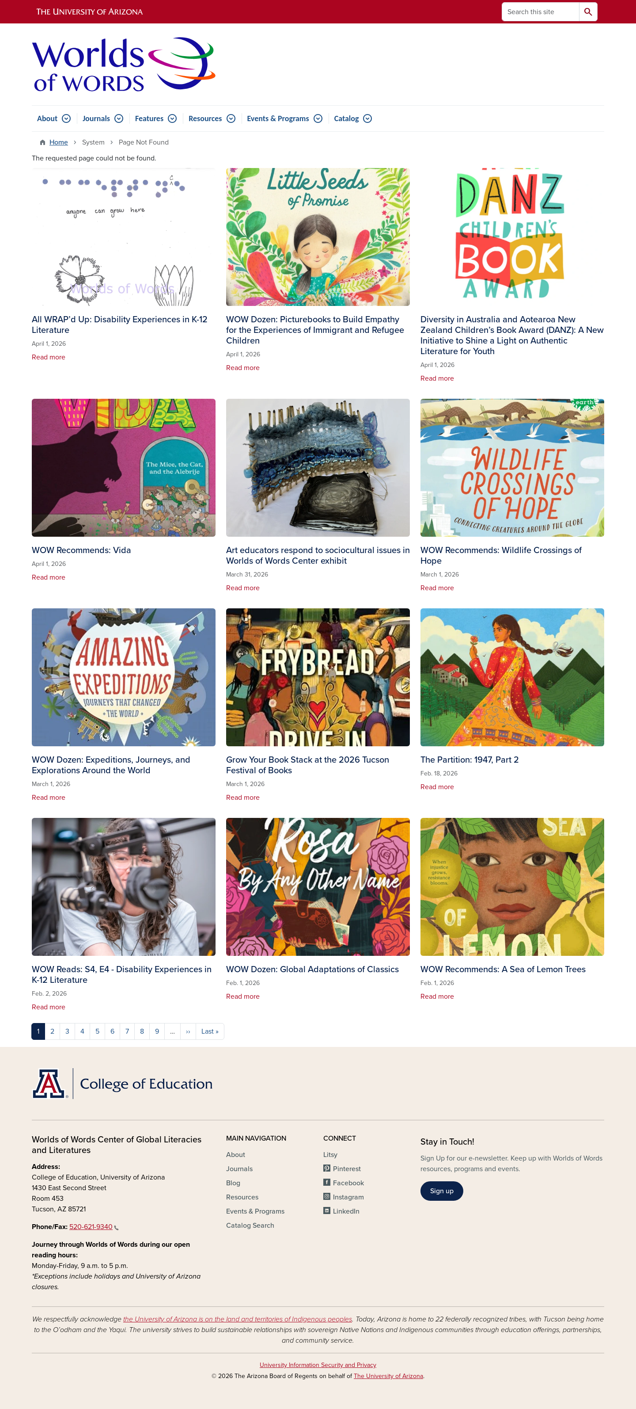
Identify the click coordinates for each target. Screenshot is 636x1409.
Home (58, 142)
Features (149, 118)
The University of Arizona (388, 1376)
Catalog (346, 118)
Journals (96, 118)
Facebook (348, 1183)
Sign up (442, 1191)
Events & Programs (278, 118)
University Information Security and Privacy (318, 1365)
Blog (233, 1183)
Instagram (348, 1197)
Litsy (330, 1154)
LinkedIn (346, 1211)
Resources (205, 118)
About (47, 118)
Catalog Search (250, 1225)
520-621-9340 (94, 1226)
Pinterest (347, 1169)
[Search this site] (540, 11)
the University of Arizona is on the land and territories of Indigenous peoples (237, 1319)
